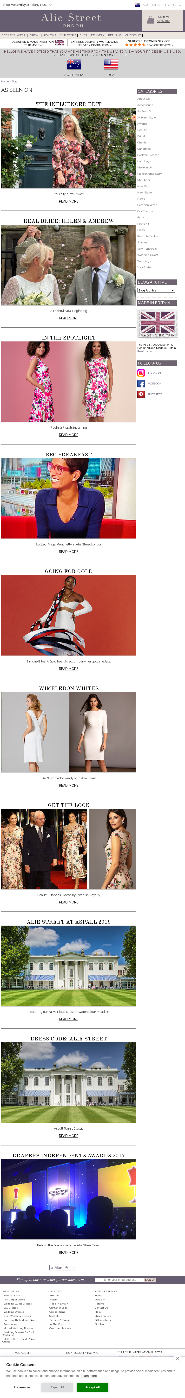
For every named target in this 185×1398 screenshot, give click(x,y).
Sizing (98, 1295)
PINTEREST (149, 394)
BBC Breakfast (69, 455)
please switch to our (84, 55)
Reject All (57, 1387)
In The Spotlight (69, 338)
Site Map (100, 1324)
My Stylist (144, 180)
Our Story (68, 35)
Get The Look (69, 805)
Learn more (89, 1376)
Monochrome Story (149, 173)
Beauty (142, 130)
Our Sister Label (58, 1307)
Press (141, 230)
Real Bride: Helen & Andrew (68, 221)
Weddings (144, 261)
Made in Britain (58, 1303)
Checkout (133, 35)
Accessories (145, 105)
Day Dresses (11, 1307)
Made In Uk (144, 167)
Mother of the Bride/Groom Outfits (19, 1340)
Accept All (92, 1387)
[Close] (125, 55)
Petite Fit (143, 223)
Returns (114, 35)
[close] (177, 1358)
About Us (143, 98)
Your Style (144, 267)
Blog (83, 35)
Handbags (144, 161)
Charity (142, 142)
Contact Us (101, 1307)
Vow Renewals (147, 248)
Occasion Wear (14, 35)
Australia (74, 75)
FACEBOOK (149, 383)
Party (140, 217)
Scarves (142, 242)
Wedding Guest (147, 255)
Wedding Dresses (14, 1312)
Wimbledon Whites (69, 688)
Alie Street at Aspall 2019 (68, 922)
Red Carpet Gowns (14, 1299)
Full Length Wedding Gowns (20, 1320)
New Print (143, 186)
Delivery (97, 35)
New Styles (144, 192)
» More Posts (62, 1267)
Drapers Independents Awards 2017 (68, 1155)
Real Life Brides (147, 236)
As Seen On (144, 111)
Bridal (34, 35)
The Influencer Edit (69, 104)
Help (98, 1312)
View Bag (163, 21)
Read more (68, 201)
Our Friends (145, 211)
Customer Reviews (60, 1328)
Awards (142, 123)
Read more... (145, 351)
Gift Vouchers (103, 1320)
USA (111, 75)
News (141, 198)
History (53, 1299)
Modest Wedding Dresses (18, 1328)
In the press (56, 1324)
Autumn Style (146, 117)
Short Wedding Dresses (17, 1316)
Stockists (54, 1316)
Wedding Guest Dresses (18, 1303)
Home (5, 81)
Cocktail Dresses (148, 155)
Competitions (57, 1312)
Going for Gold (68, 571)
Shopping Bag (103, 1316)
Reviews (49, 35)
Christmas (144, 148)
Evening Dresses (13, 1295)
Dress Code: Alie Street (68, 1039)
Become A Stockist (60, 1320)
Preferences (22, 1387)
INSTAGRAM (150, 372)
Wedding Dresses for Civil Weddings (18, 1333)
